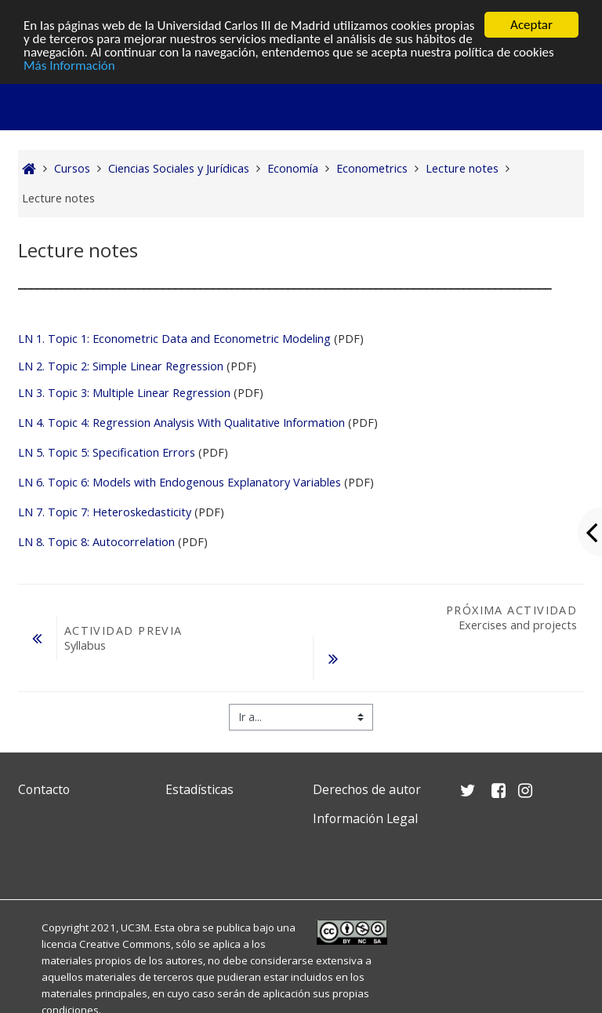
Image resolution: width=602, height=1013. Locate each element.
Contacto (44, 789)
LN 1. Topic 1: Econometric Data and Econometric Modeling (174, 338)
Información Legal (365, 818)
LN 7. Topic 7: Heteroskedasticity (104, 512)
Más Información (69, 64)
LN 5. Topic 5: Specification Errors (106, 452)
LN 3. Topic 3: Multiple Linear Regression (124, 392)
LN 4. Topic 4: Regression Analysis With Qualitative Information (183, 422)
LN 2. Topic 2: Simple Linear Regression (120, 366)
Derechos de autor (367, 789)
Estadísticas (199, 789)
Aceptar (531, 24)
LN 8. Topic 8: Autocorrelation (98, 541)
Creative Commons (125, 944)
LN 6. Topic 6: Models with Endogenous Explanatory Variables (179, 482)
